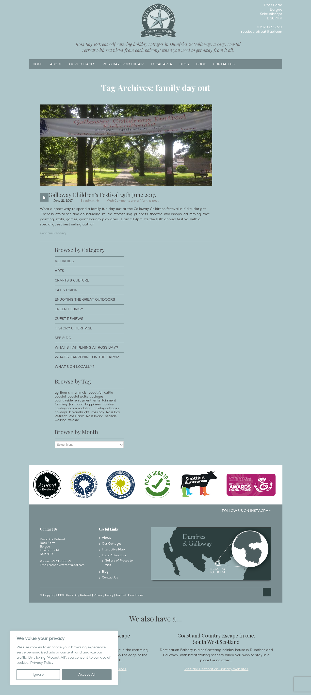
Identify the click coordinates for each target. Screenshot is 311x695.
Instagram (40, 6)
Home (38, 64)
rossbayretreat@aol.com (261, 32)
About (56, 64)
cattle (108, 393)
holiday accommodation (73, 408)
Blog (184, 64)
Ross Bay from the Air (123, 64)
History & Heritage (73, 328)
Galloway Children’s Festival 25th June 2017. (102, 194)
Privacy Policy (41, 663)
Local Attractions (114, 555)
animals (80, 393)
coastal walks (78, 397)
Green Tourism (69, 309)
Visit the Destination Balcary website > (216, 669)
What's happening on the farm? (87, 357)
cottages (96, 397)
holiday (108, 404)
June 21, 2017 (63, 201)
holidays (61, 412)
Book (201, 64)
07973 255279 (269, 27)
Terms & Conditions (129, 595)
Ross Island (94, 416)
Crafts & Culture (72, 280)
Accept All (86, 674)
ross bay (97, 412)
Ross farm (76, 416)
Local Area (161, 64)
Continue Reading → (54, 233)
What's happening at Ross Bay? (86, 347)
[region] (64, 658)
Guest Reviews (69, 319)
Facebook (32, 6)
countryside (64, 400)
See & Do (63, 338)
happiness (93, 404)
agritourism (64, 393)
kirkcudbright (79, 412)
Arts (59, 271)
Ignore (38, 674)
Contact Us (224, 64)
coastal (60, 397)
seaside (111, 416)
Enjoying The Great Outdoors (85, 299)
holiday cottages (106, 408)
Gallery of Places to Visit (119, 563)
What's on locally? (75, 367)
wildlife (73, 420)
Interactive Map (113, 549)
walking (60, 420)
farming (61, 404)
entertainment (104, 400)
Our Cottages (82, 64)
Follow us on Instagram (246, 511)
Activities (64, 261)
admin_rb (92, 201)
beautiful (95, 393)
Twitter (48, 6)
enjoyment (83, 400)
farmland (76, 404)
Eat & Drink (66, 290)
